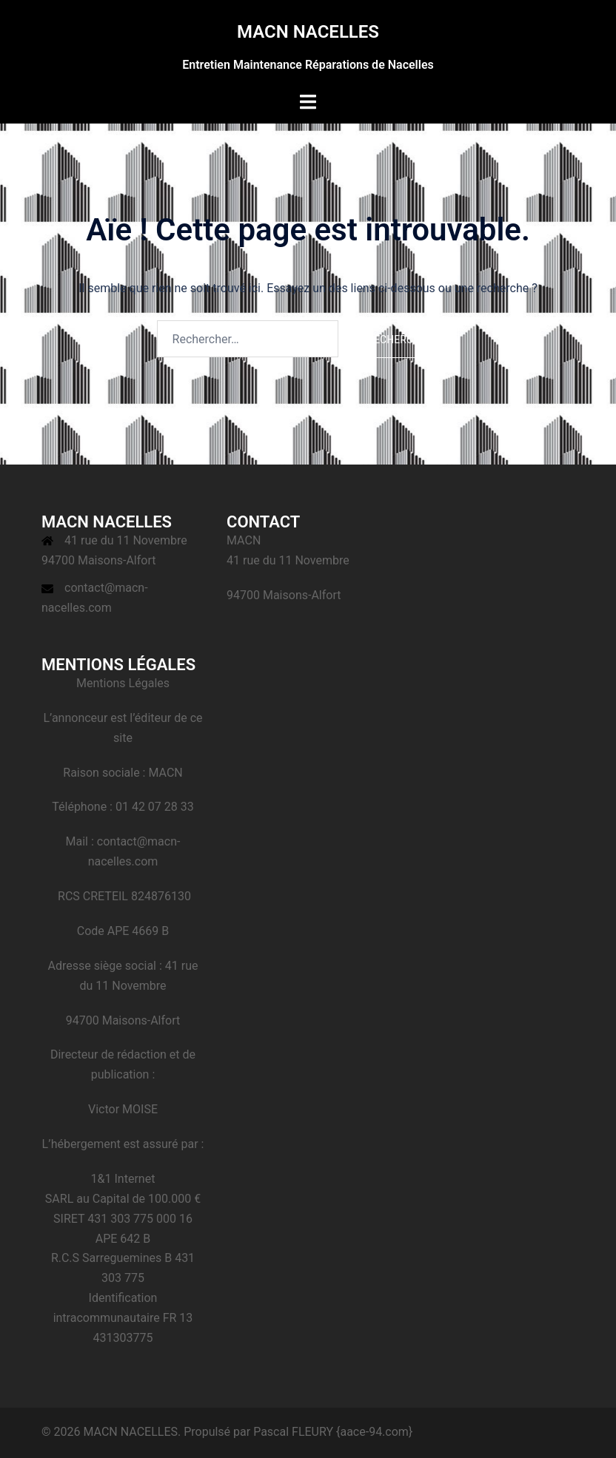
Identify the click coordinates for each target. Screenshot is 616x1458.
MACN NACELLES (308, 31)
